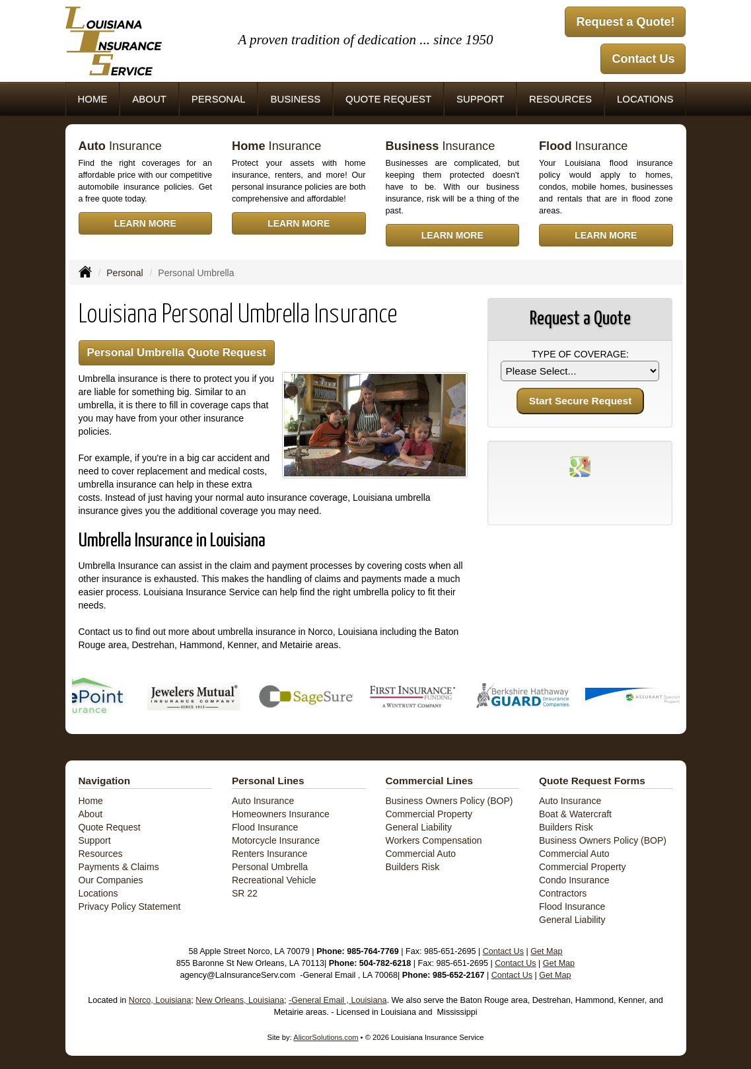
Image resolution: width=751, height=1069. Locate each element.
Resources (101, 853)
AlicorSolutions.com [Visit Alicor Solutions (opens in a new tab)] (325, 1037)
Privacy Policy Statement (130, 906)
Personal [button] (219, 98)
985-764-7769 (372, 951)
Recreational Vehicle (274, 880)
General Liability (419, 827)
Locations (98, 893)
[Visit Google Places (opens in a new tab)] (579, 466)
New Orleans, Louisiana (240, 1000)
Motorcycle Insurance (276, 840)
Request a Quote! (625, 21)
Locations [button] (645, 98)
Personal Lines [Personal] (268, 780)
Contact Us (643, 58)
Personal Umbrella (270, 867)
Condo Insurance (574, 880)
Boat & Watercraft (575, 814)
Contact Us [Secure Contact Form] (503, 951)
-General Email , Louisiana (337, 1000)
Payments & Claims (119, 867)
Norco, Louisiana (160, 1000)
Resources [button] (560, 98)
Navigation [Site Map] (105, 780)
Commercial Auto (421, 853)
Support (95, 840)
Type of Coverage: (580, 354)
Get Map (546, 951)
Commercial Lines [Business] (430, 780)
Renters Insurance (269, 853)
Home (92, 98)
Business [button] (295, 98)
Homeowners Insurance (281, 814)
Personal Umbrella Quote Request (176, 352)
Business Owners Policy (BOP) (449, 800)
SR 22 (245, 893)
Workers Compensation (434, 840)
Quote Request (110, 827)
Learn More (145, 223)
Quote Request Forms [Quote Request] (592, 780)
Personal (124, 273)
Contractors (563, 893)
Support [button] (480, 98)
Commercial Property (429, 814)
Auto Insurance (263, 800)
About (149, 98)
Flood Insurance (265, 827)
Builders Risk (413, 867)
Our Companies (111, 880)
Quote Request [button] (388, 98)
